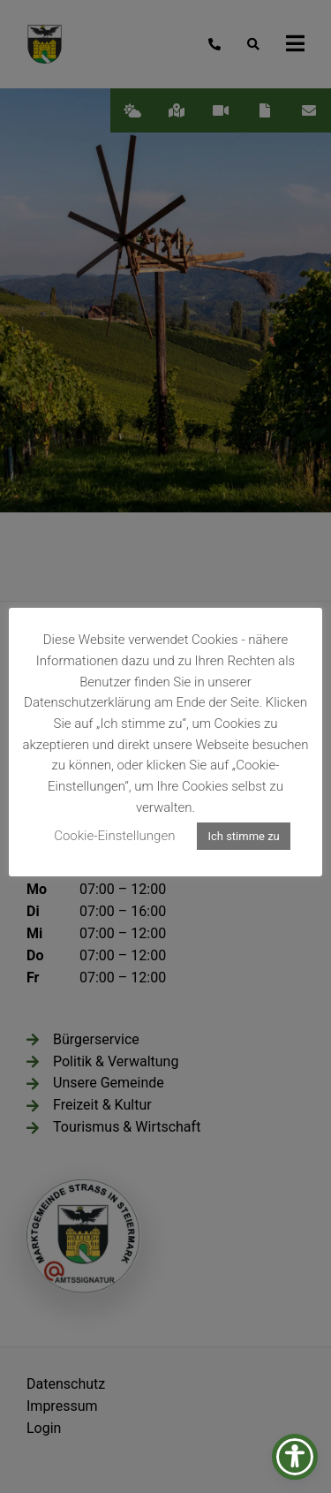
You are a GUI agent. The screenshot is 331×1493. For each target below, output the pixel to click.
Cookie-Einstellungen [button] (114, 836)
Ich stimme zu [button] (243, 836)
